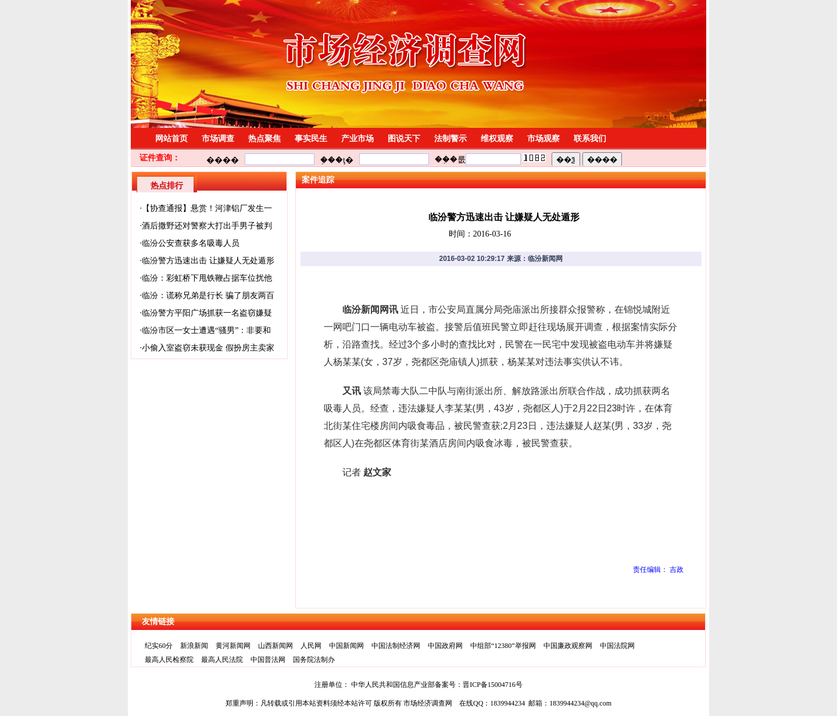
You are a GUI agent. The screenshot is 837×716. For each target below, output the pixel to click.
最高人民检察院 (169, 660)
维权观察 (497, 138)
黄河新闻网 (233, 646)
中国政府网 (445, 646)
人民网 (311, 646)
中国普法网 (268, 660)
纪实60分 (159, 646)
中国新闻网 (346, 646)
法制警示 (450, 138)
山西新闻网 (275, 646)
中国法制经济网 (395, 646)
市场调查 (218, 138)
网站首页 (171, 138)
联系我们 (590, 138)
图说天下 (404, 138)
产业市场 (357, 138)
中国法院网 (617, 646)
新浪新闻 (194, 646)
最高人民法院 (222, 660)
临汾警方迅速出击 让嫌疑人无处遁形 (208, 260)
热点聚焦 (264, 138)
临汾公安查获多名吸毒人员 (190, 243)
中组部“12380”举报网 (503, 646)
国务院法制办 (314, 660)
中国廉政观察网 (567, 646)
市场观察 (543, 138)
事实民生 (311, 138)
